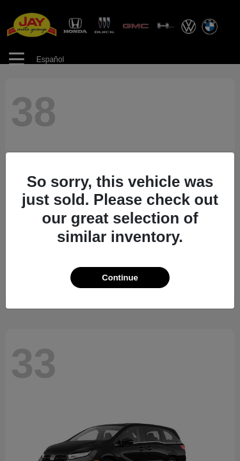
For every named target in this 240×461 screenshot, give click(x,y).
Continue (120, 277)
